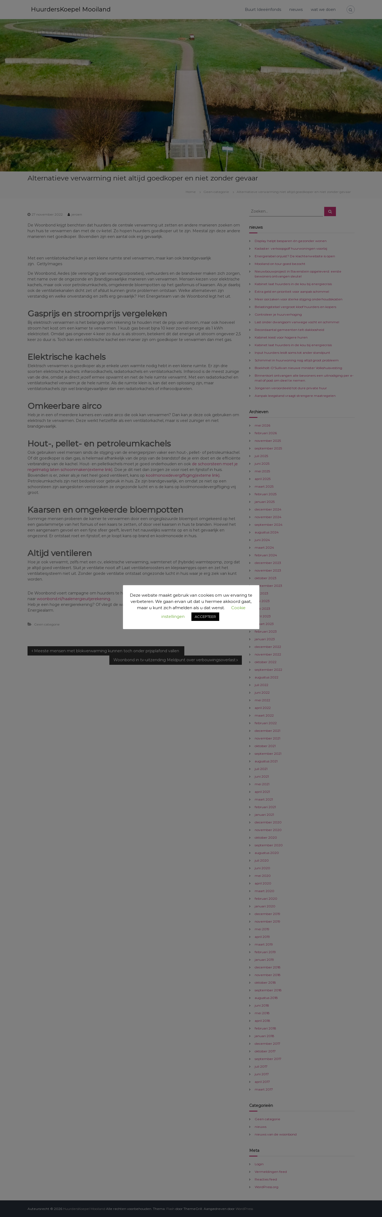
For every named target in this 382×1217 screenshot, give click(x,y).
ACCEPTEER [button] (205, 616)
